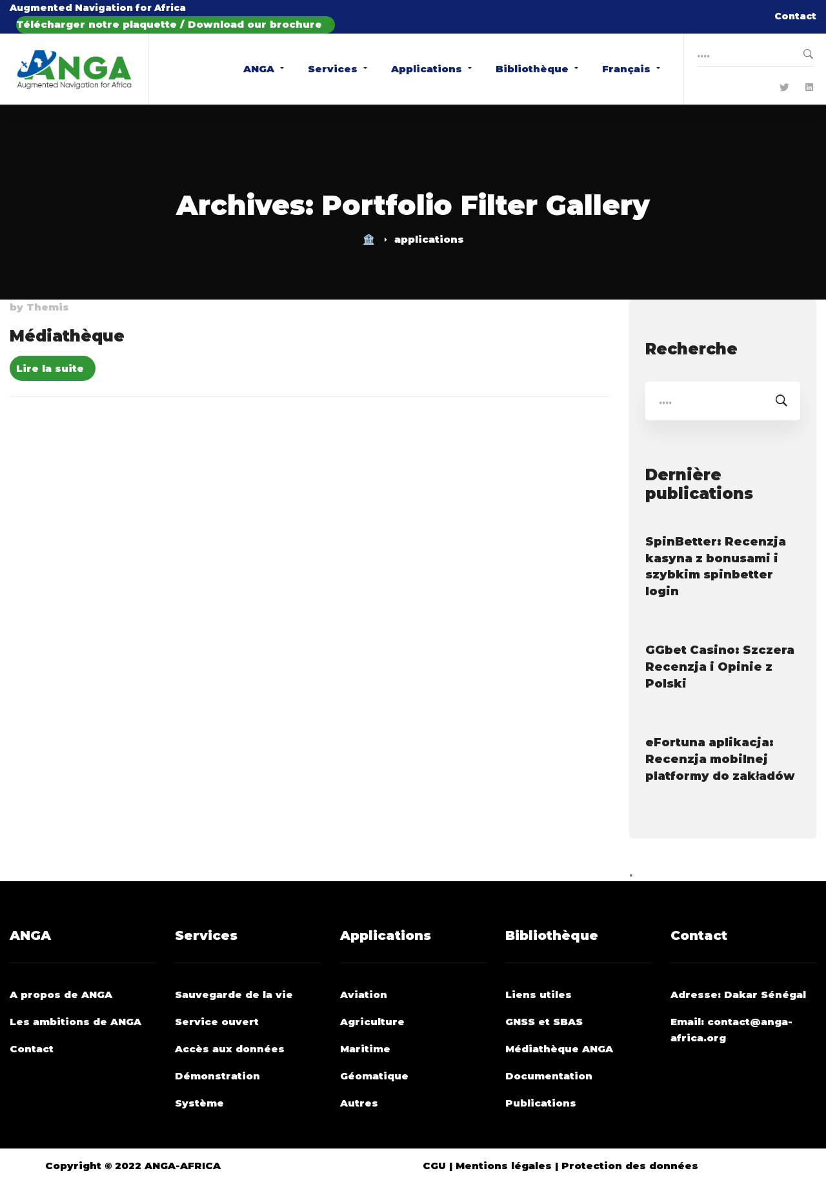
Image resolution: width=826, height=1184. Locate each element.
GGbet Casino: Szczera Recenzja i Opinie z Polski (719, 667)
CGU (434, 1165)
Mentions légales (504, 1165)
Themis (47, 307)
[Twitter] (784, 88)
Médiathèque (67, 336)
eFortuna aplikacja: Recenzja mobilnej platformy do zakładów (720, 759)
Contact (795, 16)
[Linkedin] (809, 88)
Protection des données (629, 1165)
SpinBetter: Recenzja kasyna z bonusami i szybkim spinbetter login (715, 567)
